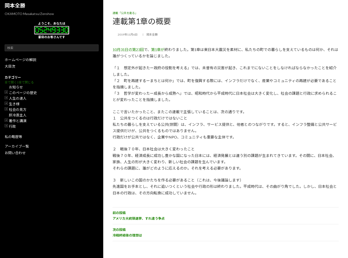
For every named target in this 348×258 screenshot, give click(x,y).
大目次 (10, 66)
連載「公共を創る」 (125, 13)
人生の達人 (17, 98)
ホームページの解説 (20, 60)
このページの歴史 (23, 93)
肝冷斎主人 (17, 115)
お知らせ (16, 87)
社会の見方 (17, 109)
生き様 (14, 104)
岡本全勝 (15, 5)
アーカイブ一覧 (17, 146)
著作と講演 (17, 121)
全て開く (11, 82)
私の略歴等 (13, 136)
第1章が (157, 49)
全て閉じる (26, 82)
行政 (12, 126)
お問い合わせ (15, 153)
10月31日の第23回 (128, 49)
